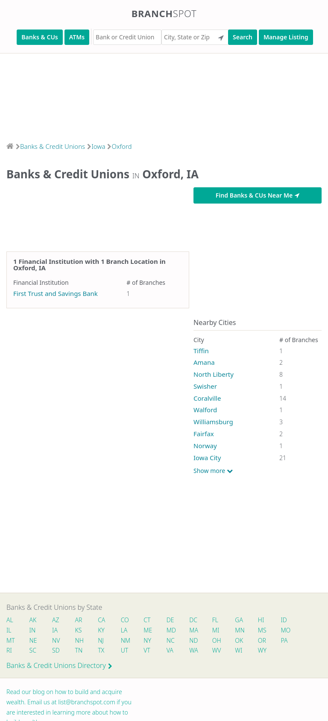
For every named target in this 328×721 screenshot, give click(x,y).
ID (287, 620)
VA (171, 650)
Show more (213, 471)
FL (218, 620)
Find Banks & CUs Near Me (257, 195)
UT (126, 650)
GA (242, 620)
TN (80, 650)
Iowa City (207, 457)
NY (149, 640)
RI (9, 650)
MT (10, 640)
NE (33, 640)
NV (56, 640)
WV (219, 650)
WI (241, 650)
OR (265, 640)
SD (56, 650)
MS (265, 630)
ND (195, 640)
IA (55, 630)
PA (287, 640)
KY (102, 630)
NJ (102, 640)
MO (288, 630)
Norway (205, 445)
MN (242, 630)
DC (195, 620)
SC (32, 650)
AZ (56, 620)
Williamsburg (213, 421)
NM (126, 640)
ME (149, 630)
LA (125, 630)
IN (32, 630)
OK (242, 640)
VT (148, 650)
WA (195, 650)
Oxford (121, 146)
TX (102, 650)
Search (242, 37)
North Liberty (213, 374)
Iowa (98, 146)
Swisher (205, 386)
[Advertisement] (164, 94)
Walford (205, 409)
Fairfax (203, 433)
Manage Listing (286, 37)
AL (9, 620)
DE (172, 620)
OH (219, 640)
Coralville (207, 398)
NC (172, 640)
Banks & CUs (39, 37)
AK (33, 620)
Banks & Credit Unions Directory (59, 665)
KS (79, 630)
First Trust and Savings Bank (55, 293)
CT (148, 620)
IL (9, 630)
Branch (164, 13)
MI (218, 630)
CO (126, 620)
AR (79, 620)
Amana (204, 362)
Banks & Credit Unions (52, 146)
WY (265, 650)
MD (172, 630)
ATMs (77, 37)
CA (102, 620)
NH (80, 640)
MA (195, 630)
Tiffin (201, 350)
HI (264, 620)
